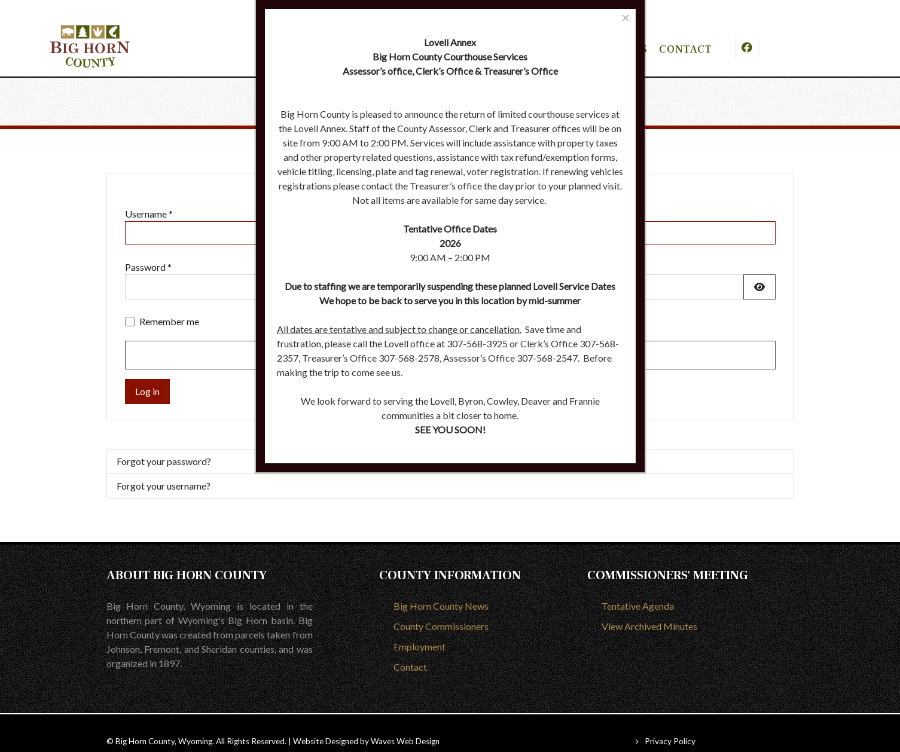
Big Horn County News (441, 589)
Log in (147, 374)
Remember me (169, 304)
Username (149, 197)
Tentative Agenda (638, 589)
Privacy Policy (670, 724)
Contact (410, 650)
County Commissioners (441, 609)
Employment (419, 629)
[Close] (625, 17)
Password (148, 250)
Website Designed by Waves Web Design (366, 724)
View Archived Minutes (649, 609)
